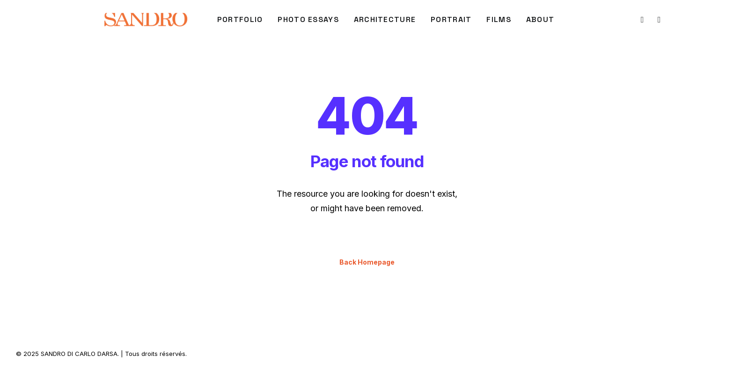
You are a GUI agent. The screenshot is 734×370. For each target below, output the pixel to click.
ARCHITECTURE (385, 19)
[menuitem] (240, 19)
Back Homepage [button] (367, 262)
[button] (641, 19)
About (540, 19)
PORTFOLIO (240, 19)
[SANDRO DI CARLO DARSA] (145, 20)
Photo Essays (308, 19)
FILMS (498, 19)
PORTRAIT (451, 19)
